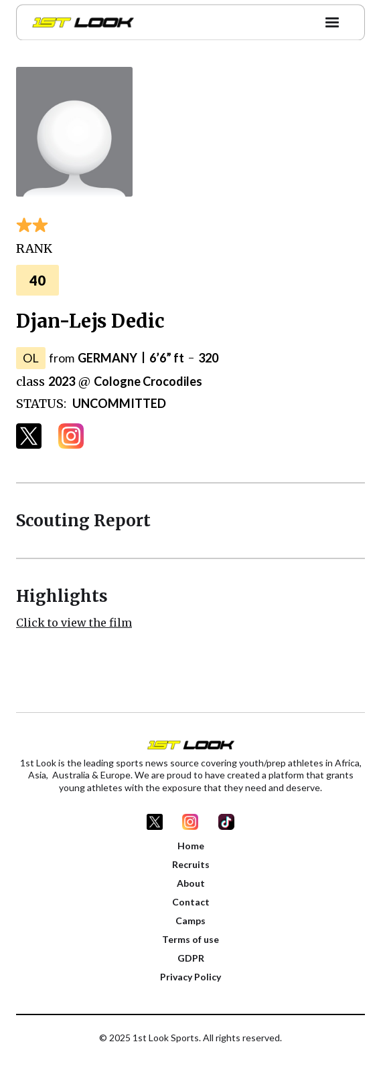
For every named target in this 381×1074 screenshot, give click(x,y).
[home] (80, 20)
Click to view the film (74, 622)
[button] (332, 20)
